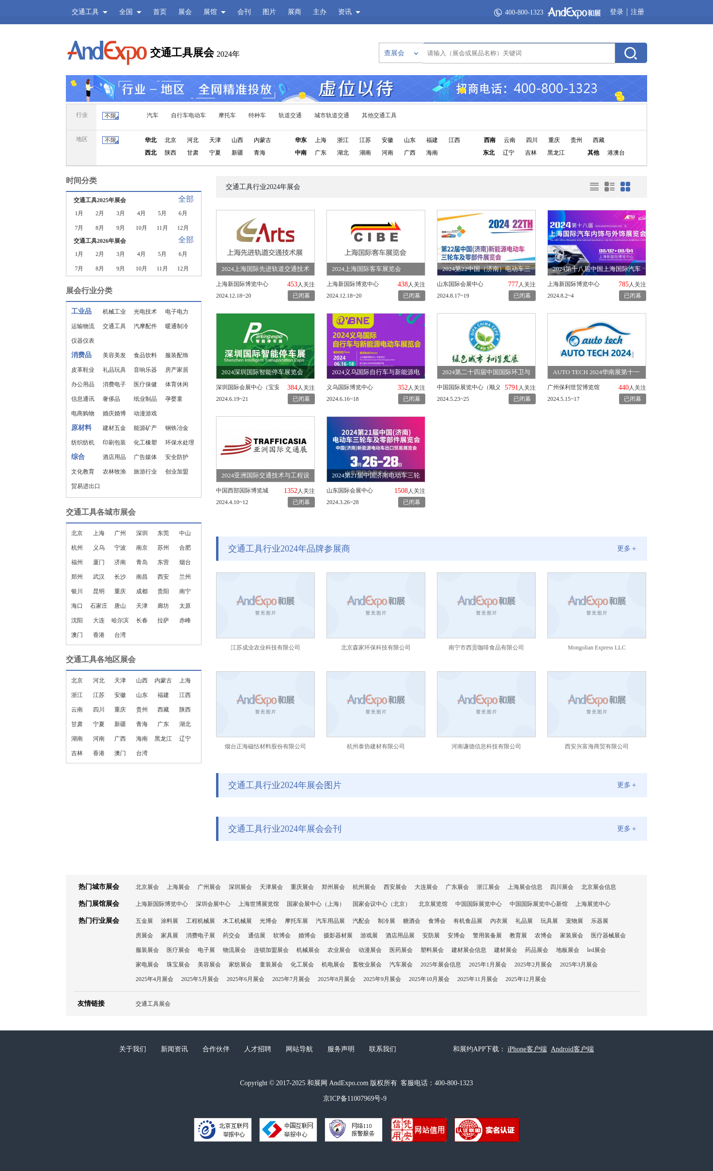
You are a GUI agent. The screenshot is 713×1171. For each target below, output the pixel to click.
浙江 (343, 140)
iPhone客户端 (527, 1049)
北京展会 (147, 887)
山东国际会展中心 (460, 284)
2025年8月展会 (337, 979)
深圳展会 (240, 887)
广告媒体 (145, 457)
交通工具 (114, 326)
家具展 (169, 935)
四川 (532, 140)
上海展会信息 (525, 887)
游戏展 (369, 935)
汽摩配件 (145, 326)
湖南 (365, 152)
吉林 (531, 152)
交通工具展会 (182, 53)
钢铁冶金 (176, 428)
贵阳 (163, 591)
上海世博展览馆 (258, 904)
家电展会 (147, 964)
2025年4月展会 (154, 979)
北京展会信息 (598, 887)
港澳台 (616, 152)
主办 (319, 12)
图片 (269, 12)
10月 (141, 227)
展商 (294, 12)
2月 (99, 213)
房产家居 (176, 369)
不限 (110, 115)
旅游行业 (145, 471)
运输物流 (82, 326)
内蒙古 (262, 140)
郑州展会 (333, 887)
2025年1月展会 (488, 964)
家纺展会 (240, 964)
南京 (142, 547)
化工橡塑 (145, 442)
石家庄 (99, 605)
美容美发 (114, 355)
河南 (387, 152)
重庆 (554, 140)
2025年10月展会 (429, 979)
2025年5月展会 (200, 979)
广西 (410, 152)
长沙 (120, 576)
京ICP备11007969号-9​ (355, 1098)
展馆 (210, 12)
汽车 (152, 115)
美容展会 (209, 964)
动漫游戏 (145, 413)
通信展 (256, 935)
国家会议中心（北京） (382, 904)
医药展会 (401, 950)
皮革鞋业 (82, 369)
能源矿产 (145, 428)
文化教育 (82, 471)
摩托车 (227, 115)
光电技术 (145, 311)
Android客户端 (572, 1049)
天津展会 (271, 887)
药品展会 (536, 950)
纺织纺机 (82, 442)
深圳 (142, 533)
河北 (193, 140)
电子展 (206, 950)
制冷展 (386, 921)
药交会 (231, 935)
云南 (509, 140)
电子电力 (176, 311)
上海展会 (178, 887)
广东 (320, 152)
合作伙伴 (216, 1049)
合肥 (185, 547)
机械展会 (308, 950)
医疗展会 (178, 950)
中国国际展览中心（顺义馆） (468, 387)
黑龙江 (556, 152)
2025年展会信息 (440, 964)
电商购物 (82, 413)
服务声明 (341, 1049)
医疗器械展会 (608, 935)
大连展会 (426, 887)
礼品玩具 (114, 369)
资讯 (345, 12)
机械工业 (114, 311)
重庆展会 (302, 887)
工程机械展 (200, 921)
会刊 (244, 12)
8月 (99, 227)
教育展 (518, 935)
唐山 (120, 605)
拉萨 (163, 620)
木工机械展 (237, 921)
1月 (79, 213)
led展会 (596, 950)
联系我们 (382, 1049)
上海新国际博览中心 (242, 284)
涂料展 (169, 921)
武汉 (99, 576)
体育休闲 (176, 384)
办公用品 (82, 384)
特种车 (257, 115)
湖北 (343, 152)
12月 (183, 227)
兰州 (185, 576)
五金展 (144, 921)
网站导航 (299, 1049)
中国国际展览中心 (478, 904)
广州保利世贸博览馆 (573, 387)
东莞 (163, 533)
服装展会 (147, 950)
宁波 (120, 547)
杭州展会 (364, 887)
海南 (432, 152)
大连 (99, 620)
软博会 (282, 935)
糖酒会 (411, 921)
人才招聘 (257, 1049)
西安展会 (395, 887)
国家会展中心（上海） (316, 904)
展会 (185, 12)
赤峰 (185, 620)
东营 (163, 562)
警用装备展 (487, 935)
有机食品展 (467, 921)
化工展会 (302, 964)
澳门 (77, 635)
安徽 (387, 140)
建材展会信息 (468, 950)
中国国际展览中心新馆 (539, 904)
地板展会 (567, 950)
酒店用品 (114, 457)
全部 (186, 199)
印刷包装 (114, 442)
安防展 (431, 935)
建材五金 (114, 428)
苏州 (163, 547)
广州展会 (209, 887)
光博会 (268, 921)
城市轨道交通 (331, 115)
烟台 (185, 562)
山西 (237, 140)
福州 (77, 562)
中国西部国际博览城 (242, 490)
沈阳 (77, 620)
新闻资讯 (174, 1049)
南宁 (185, 591)
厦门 (99, 562)
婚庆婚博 (114, 413)
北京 (170, 140)
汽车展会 (401, 964)
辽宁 (508, 152)
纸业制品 (145, 399)
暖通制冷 (176, 326)
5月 (162, 213)
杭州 (77, 547)
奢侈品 (111, 399)
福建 (432, 140)
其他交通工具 (379, 115)
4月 (141, 213)
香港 (99, 635)
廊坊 (163, 605)
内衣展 (499, 921)
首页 (160, 12)
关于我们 (132, 1049)
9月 (120, 227)
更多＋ (627, 548)
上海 (320, 140)
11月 (162, 227)
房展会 (144, 935)
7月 (79, 227)
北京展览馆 (433, 904)
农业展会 (339, 950)
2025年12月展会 (526, 979)
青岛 (142, 562)
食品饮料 (145, 355)
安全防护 (176, 457)
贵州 (576, 140)
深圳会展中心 (213, 904)
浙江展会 (488, 887)
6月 (183, 213)
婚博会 (307, 935)
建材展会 (505, 950)
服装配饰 (176, 355)
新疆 (237, 152)
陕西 (170, 152)
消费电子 (114, 384)
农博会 (543, 935)
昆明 (99, 591)
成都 (142, 591)
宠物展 (574, 921)
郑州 (77, 576)
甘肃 (193, 152)
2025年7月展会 (291, 979)
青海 (259, 152)
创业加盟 (176, 471)
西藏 (598, 140)
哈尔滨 (120, 620)
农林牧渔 (114, 471)
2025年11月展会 (477, 979)
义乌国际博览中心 (349, 387)
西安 (163, 576)
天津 (215, 140)
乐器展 (599, 921)
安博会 (456, 935)
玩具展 (549, 921)
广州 (120, 533)
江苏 (365, 140)
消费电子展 (200, 935)
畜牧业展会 (367, 964)
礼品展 (524, 921)
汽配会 (361, 921)
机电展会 (333, 964)
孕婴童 (174, 399)
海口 (77, 605)
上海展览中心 (592, 904)
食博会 (437, 921)
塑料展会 (432, 950)
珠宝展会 (178, 964)
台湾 (120, 635)
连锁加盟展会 (271, 950)
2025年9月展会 (382, 979)
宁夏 (215, 152)
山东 (410, 140)
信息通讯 (82, 399)
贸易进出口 (85, 486)
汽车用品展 (330, 921)
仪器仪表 (82, 340)
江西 (454, 140)
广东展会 (457, 887)
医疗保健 (145, 384)
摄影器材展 (338, 935)
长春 (142, 620)
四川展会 (562, 887)
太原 (185, 605)
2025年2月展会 (533, 964)
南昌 (142, 576)
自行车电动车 (188, 115)
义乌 (99, 547)
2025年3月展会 (579, 964)
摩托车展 (296, 921)
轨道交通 (290, 115)
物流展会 (234, 950)
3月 (120, 213)
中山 (185, 533)
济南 (120, 562)
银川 (77, 591)
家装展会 (571, 935)
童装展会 (271, 964)
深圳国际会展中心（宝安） (247, 387)
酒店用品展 (400, 935)
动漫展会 (370, 950)
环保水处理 (179, 442)
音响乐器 (145, 369)
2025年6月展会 (245, 979)
